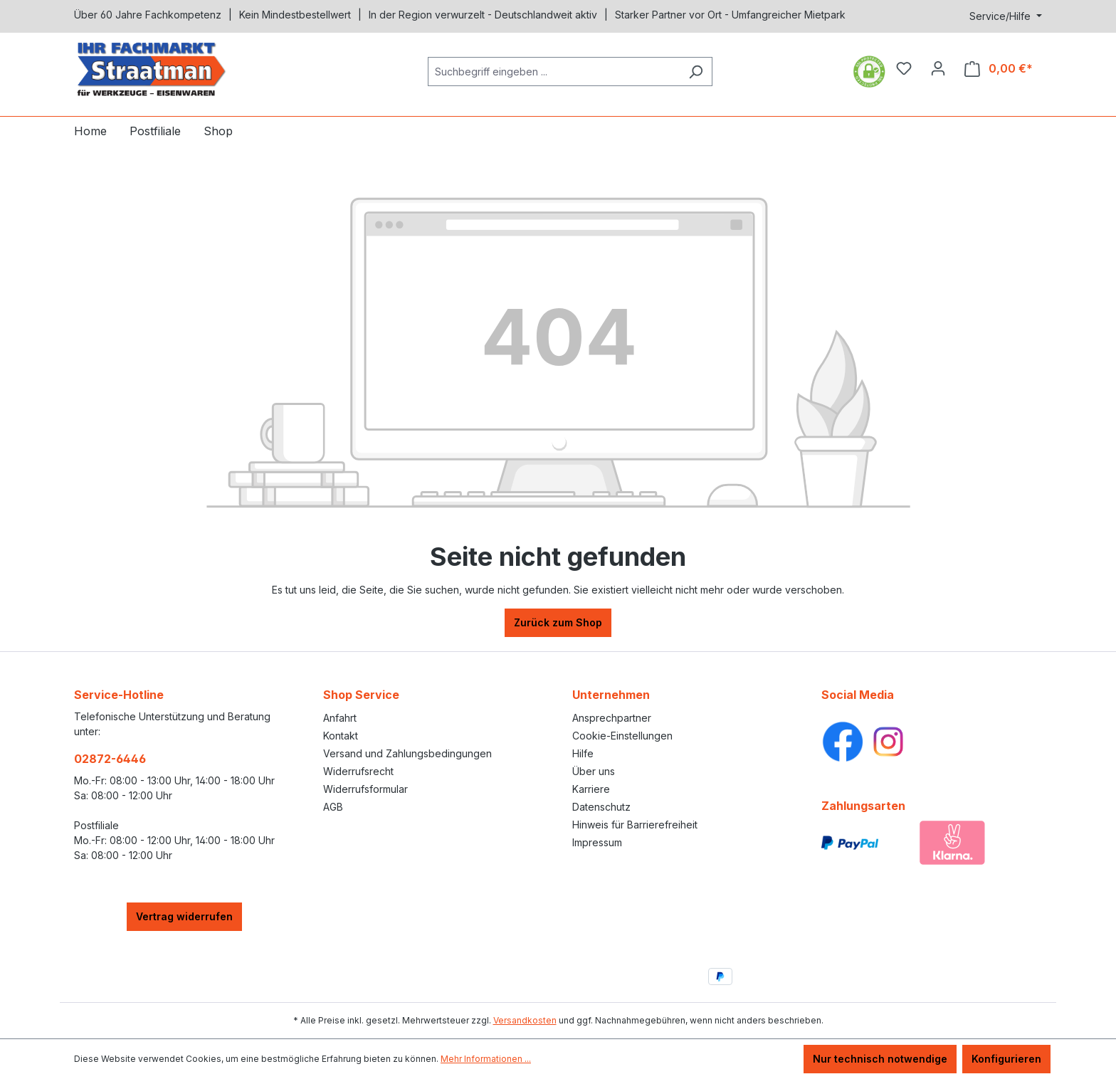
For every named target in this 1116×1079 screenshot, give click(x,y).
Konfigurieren (1006, 1059)
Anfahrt (340, 718)
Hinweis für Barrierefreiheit (635, 825)
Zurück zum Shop (558, 622)
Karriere (591, 789)
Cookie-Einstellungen (622, 736)
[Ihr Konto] (938, 68)
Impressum (597, 842)
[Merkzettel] (904, 68)
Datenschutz (601, 807)
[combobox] (554, 71)
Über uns (593, 771)
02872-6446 (110, 759)
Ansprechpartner (611, 718)
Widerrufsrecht (358, 771)
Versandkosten (525, 1020)
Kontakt (340, 736)
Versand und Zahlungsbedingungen (407, 753)
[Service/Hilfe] (1005, 16)
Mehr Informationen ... (486, 1058)
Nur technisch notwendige (880, 1059)
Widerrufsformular (365, 789)
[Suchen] (695, 71)
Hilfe (583, 753)
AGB (333, 807)
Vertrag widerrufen (184, 916)
